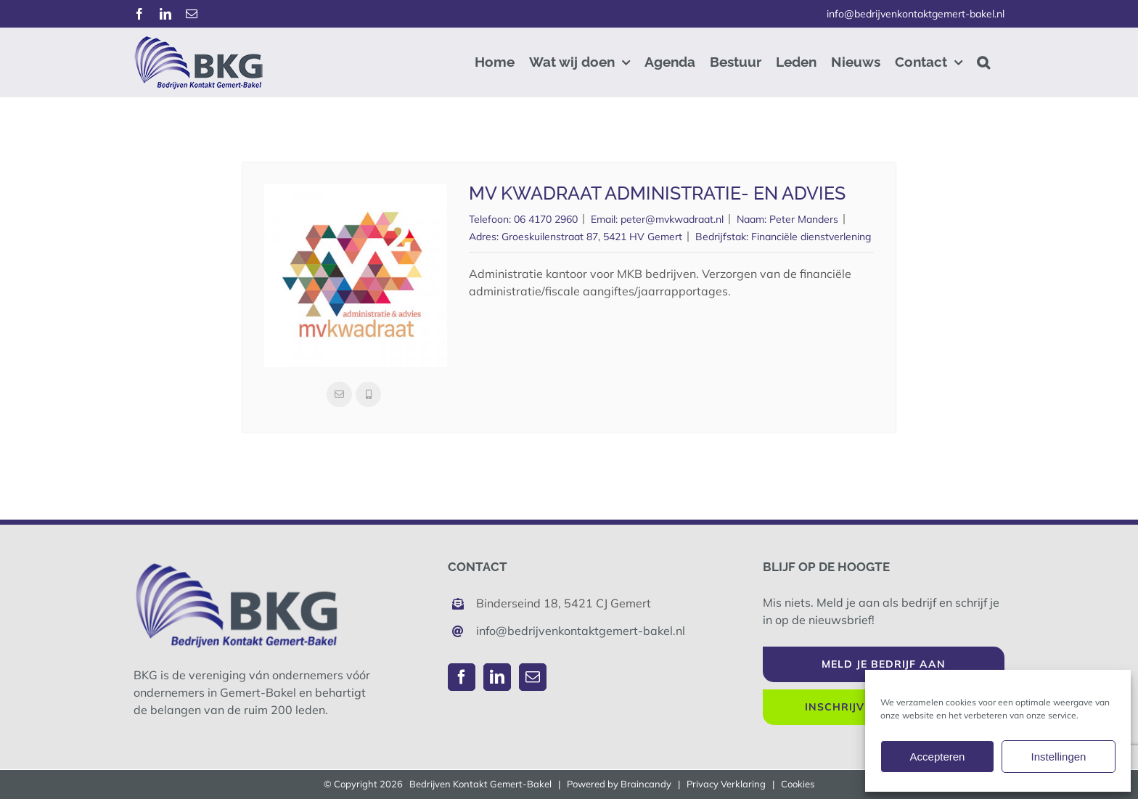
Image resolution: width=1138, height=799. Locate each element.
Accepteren (937, 756)
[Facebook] (461, 677)
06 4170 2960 (546, 219)
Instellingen (1058, 756)
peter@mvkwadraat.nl (672, 219)
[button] (983, 62)
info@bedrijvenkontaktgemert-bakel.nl (915, 13)
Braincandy (646, 784)
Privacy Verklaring (726, 784)
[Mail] (533, 677)
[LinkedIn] (497, 677)
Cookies (797, 784)
